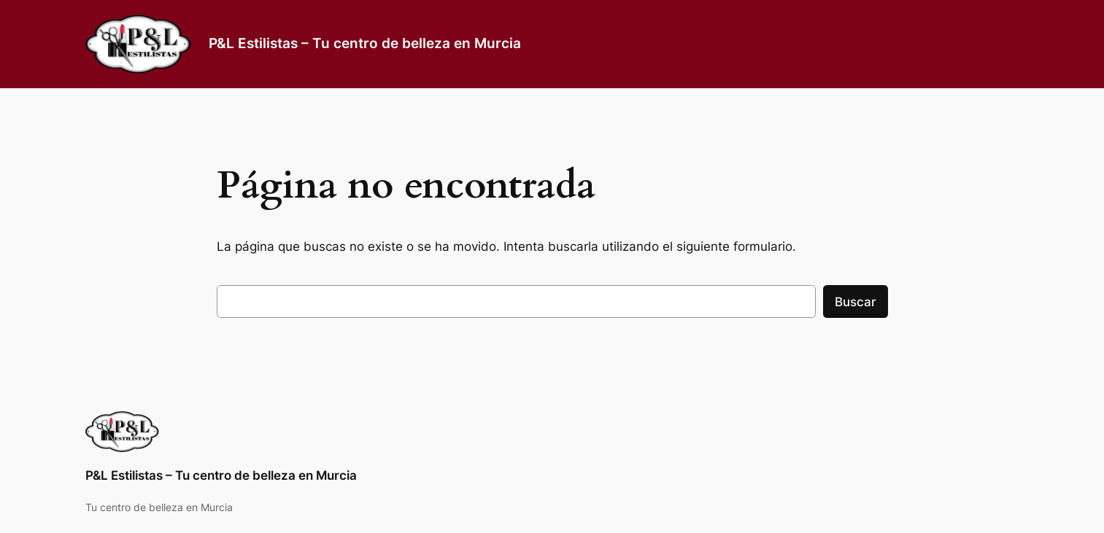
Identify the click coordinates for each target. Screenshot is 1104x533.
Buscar (855, 302)
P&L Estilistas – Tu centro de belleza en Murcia (365, 43)
